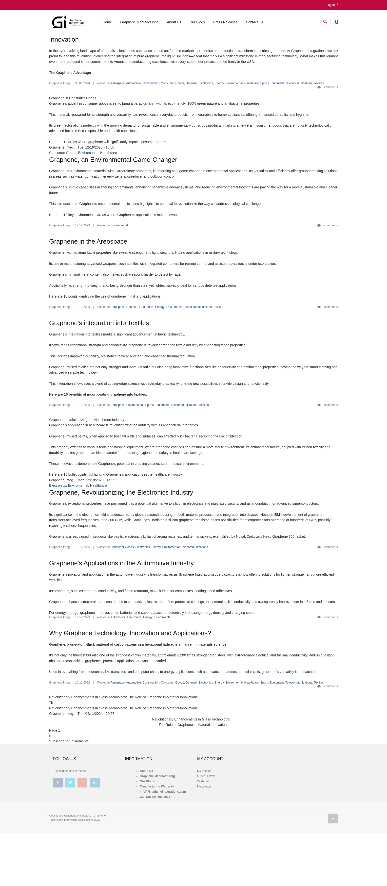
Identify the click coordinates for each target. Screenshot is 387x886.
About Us (174, 23)
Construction (151, 118)
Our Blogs (197, 23)
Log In (332, 5)
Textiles (319, 118)
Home (107, 23)
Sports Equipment (272, 118)
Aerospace (118, 118)
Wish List (203, 817)
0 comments (330, 122)
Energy (219, 118)
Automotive (133, 118)
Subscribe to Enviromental (69, 777)
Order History (206, 811)
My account (204, 806)
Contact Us (254, 23)
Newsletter (204, 822)
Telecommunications (298, 118)
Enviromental (234, 118)
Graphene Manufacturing (139, 23)
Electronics (205, 118)
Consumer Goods (172, 118)
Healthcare (251, 118)
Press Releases (225, 23)
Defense (191, 118)
